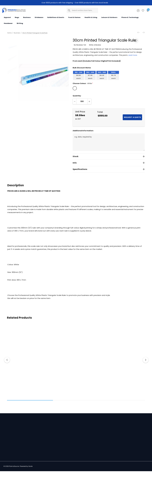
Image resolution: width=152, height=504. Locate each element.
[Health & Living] (91, 17)
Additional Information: (83, 130)
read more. (132, 55)
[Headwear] (8, 23)
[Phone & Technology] (130, 17)
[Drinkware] (39, 17)
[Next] (143, 32)
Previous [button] (7, 360)
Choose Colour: (83, 83)
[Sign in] (138, 10)
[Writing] (20, 23)
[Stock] (109, 156)
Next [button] (146, 360)
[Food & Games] (74, 17)
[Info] (109, 163)
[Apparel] (7, 17)
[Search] (69, 10)
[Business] (27, 17)
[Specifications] (109, 169)
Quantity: (77, 96)
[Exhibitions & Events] (55, 17)
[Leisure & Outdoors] (109, 17)
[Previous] (139, 32)
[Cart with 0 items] (147, 10)
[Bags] (17, 17)
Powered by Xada (26, 466)
